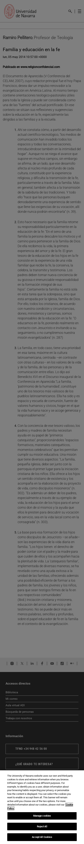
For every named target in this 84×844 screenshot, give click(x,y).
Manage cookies (42, 815)
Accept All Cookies (42, 837)
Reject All (42, 826)
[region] (42, 807)
